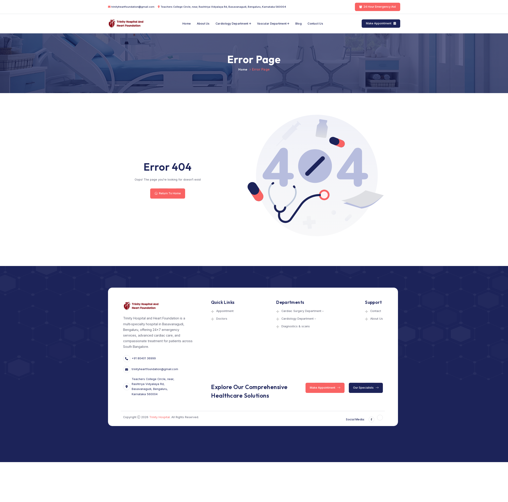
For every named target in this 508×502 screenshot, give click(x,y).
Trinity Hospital (159, 417)
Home (186, 23)
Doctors (221, 318)
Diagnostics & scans (295, 326)
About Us (203, 23)
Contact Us (315, 23)
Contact (375, 311)
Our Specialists (366, 387)
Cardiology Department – (298, 318)
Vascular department (272, 23)
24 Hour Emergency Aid (377, 6)
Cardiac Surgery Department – (302, 311)
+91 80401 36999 (144, 358)
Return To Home (167, 193)
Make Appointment (381, 23)
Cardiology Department (232, 23)
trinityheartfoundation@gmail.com (132, 6)
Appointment (225, 311)
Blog (298, 23)
